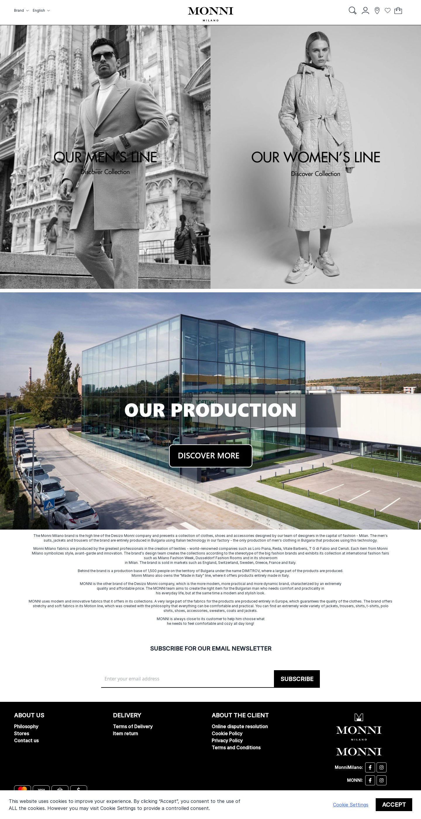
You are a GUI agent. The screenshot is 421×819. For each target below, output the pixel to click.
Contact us (26, 740)
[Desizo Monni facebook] (370, 767)
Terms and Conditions (236, 747)
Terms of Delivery (133, 726)
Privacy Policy (227, 740)
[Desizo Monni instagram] (382, 767)
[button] (22, 10)
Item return (125, 733)
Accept (394, 804)
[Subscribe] (297, 679)
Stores (21, 733)
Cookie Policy (227, 733)
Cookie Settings (350, 805)
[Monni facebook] (370, 780)
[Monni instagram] (382, 780)
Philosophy (26, 726)
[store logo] (210, 14)
